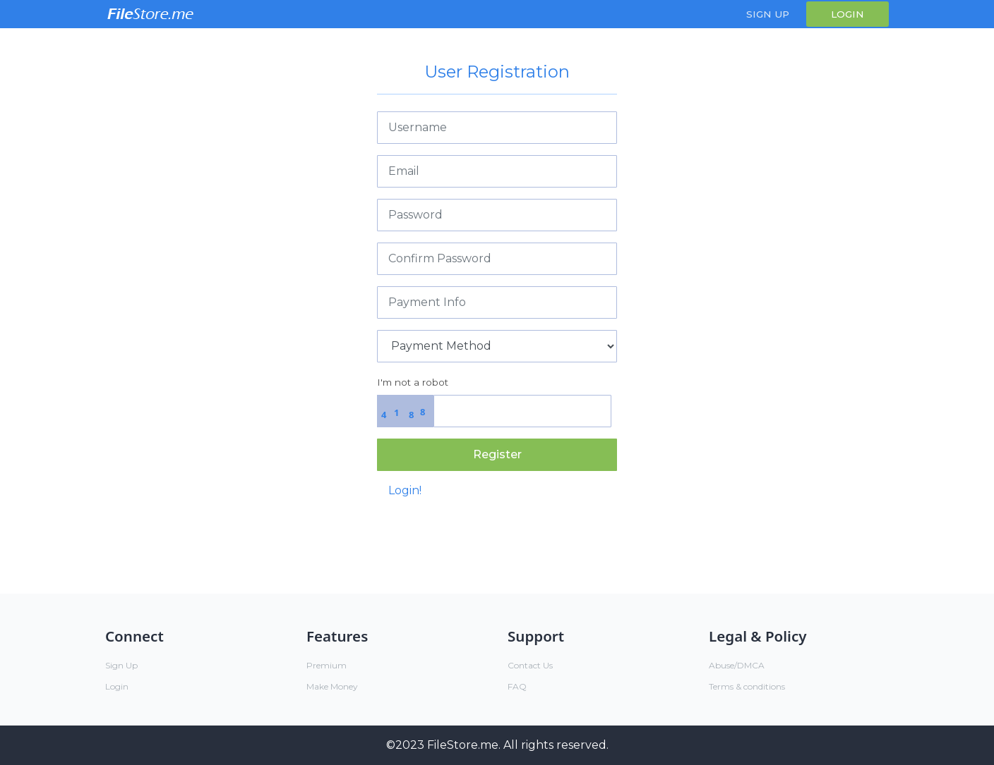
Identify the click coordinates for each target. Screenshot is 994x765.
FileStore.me (462, 745)
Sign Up (767, 14)
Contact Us (530, 665)
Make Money (332, 686)
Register (497, 454)
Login (847, 14)
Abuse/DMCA (737, 665)
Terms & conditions (747, 686)
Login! (404, 490)
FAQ (517, 686)
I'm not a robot (412, 382)
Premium (326, 665)
